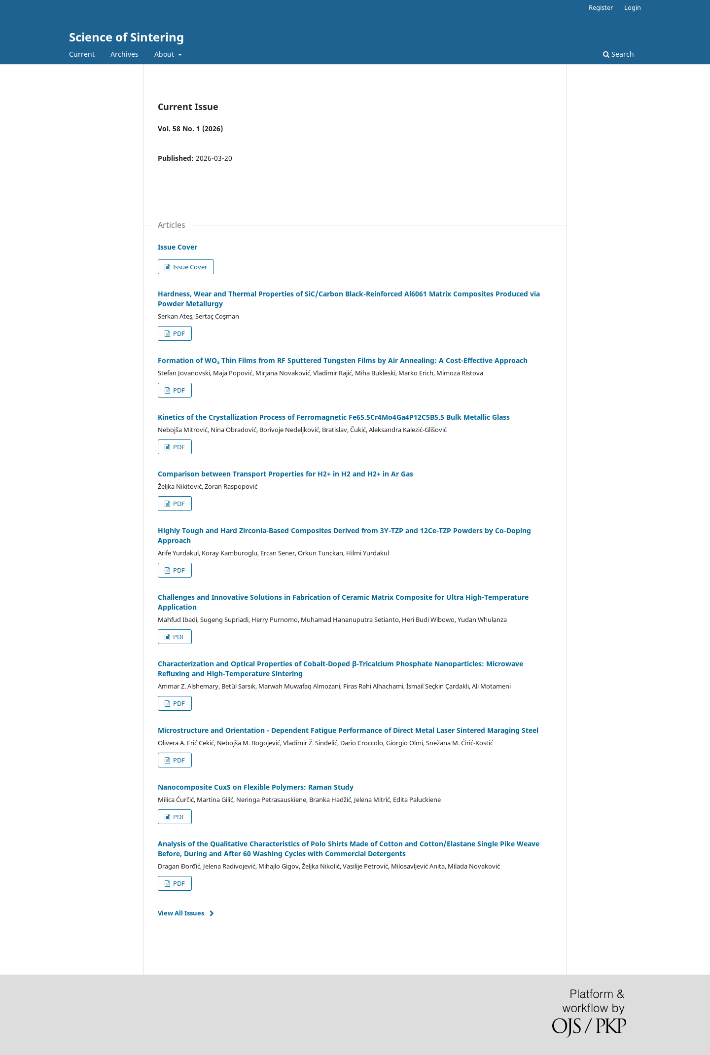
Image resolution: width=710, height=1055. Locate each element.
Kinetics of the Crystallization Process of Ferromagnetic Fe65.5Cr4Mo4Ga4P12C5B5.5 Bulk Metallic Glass (334, 417)
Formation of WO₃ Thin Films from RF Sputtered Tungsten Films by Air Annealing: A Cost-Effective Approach (343, 360)
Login (632, 7)
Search (618, 54)
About (165, 54)
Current (82, 54)
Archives (124, 54)
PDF (178, 333)
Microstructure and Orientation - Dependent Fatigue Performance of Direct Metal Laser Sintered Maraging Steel (348, 730)
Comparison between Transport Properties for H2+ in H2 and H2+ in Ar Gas (285, 473)
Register (601, 7)
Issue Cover (177, 247)
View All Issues (181, 913)
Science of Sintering (126, 37)
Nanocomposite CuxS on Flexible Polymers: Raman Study (256, 787)
